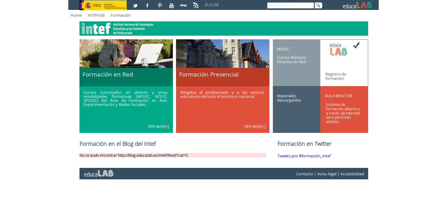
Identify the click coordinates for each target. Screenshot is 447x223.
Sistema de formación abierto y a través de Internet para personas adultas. (343, 113)
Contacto (304, 174)
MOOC (283, 48)
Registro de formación (335, 76)
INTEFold (96, 15)
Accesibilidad (352, 174)
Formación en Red (108, 74)
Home (76, 15)
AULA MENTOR (338, 95)
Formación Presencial (209, 74)
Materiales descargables (289, 98)
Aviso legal (326, 174)
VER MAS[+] (158, 126)
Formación (121, 15)
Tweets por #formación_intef (304, 156)
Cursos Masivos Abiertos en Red (291, 59)
